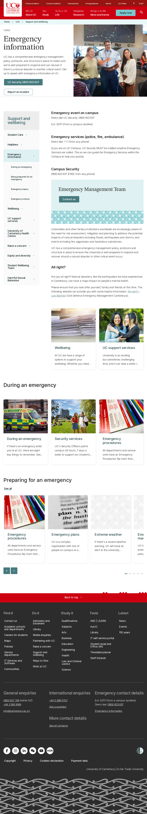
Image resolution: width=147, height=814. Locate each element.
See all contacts (58, 725)
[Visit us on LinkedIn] (24, 750)
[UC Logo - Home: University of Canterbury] (13, 8)
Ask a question (57, 706)
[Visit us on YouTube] (41, 750)
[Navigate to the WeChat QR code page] (32, 750)
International (73, 3)
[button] (126, 13)
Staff (141, 3)
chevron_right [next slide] (14, 570)
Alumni (108, 3)
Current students (53, 3)
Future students (32, 3)
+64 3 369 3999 (12, 704)
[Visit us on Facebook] (6, 750)
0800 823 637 (115, 704)
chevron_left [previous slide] (6, 570)
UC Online (122, 3)
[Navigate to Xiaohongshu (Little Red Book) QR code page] (50, 750)
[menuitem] (31, 13)
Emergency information (108, 710)
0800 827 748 (11, 700)
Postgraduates (92, 3)
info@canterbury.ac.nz (16, 710)
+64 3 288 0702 (58, 700)
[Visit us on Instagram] (15, 750)
